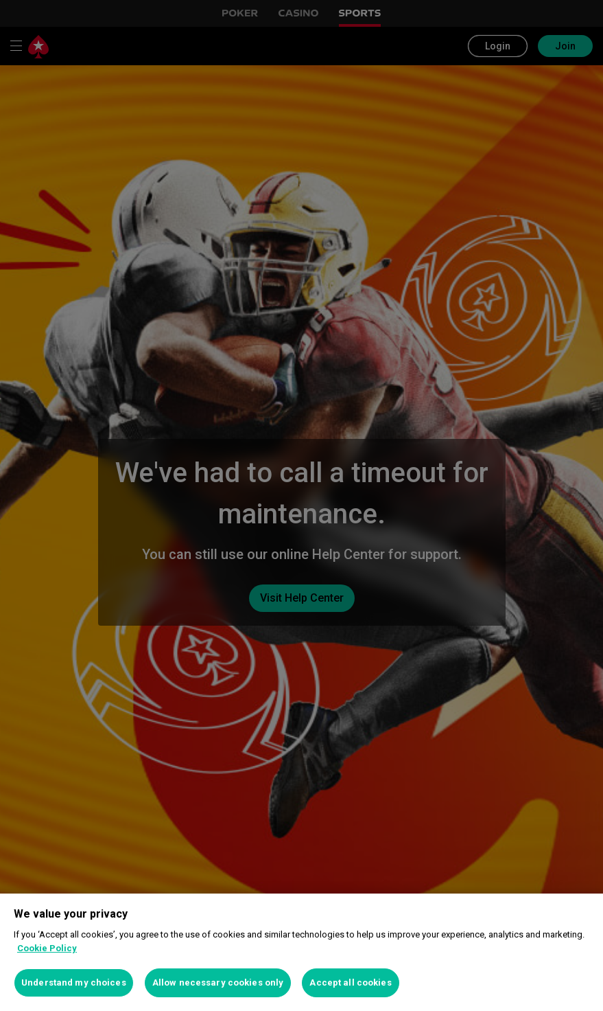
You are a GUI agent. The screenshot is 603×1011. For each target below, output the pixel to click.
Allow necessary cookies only (218, 982)
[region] (301, 952)
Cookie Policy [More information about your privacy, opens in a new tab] (47, 948)
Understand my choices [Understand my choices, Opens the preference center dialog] (73, 982)
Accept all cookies (350, 982)
